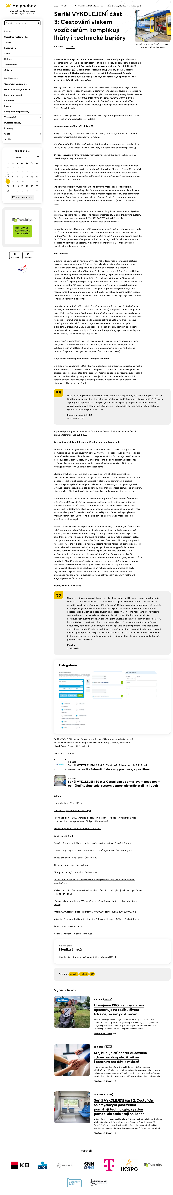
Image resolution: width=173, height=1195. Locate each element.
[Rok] (25, 157)
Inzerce (8, 106)
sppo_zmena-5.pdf (63, 801)
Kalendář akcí (22, 150)
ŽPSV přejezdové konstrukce (68, 892)
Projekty (8, 128)
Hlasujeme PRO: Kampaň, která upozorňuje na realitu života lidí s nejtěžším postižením (119, 975)
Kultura (8, 59)
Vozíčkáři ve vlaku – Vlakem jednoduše (73, 899)
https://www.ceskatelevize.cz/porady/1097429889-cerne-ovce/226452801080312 (95, 877)
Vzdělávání (10, 117)
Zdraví (7, 42)
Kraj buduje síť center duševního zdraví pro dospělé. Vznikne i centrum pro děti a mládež (120, 1023)
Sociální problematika (16, 36)
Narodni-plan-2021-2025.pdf (68, 769)
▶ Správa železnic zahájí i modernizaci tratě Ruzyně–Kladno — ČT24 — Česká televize (96, 884)
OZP (92, 940)
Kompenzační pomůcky (16, 111)
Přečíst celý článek (103, 999)
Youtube (28, 255)
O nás (7, 133)
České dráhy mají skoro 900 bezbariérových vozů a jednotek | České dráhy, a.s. (93, 816)
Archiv (7, 139)
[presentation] (72, 978)
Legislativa (10, 48)
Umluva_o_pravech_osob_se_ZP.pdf (72, 776)
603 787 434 (67, 1178)
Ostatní (8, 70)
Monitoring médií (13, 95)
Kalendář (9, 100)
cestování (73, 940)
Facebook (15, 255)
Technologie (10, 64)
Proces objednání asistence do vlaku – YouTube (77, 794)
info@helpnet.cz (85, 1178)
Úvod (56, 6)
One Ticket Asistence (64, 218)
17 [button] (8, 181)
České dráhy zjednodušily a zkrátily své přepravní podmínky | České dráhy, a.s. (92, 808)
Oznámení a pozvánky (15, 83)
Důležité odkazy (12, 122)
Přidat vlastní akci (24, 197)
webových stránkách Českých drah (93, 169)
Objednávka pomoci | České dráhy (71, 830)
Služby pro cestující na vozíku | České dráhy (75, 823)
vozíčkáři (83, 940)
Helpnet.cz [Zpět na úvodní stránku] (25, 5)
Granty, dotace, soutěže (17, 89)
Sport (7, 53)
